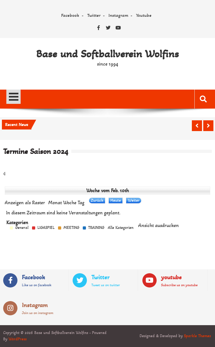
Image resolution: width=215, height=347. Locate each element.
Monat (55, 202)
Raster (25, 202)
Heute (115, 200)
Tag (81, 202)
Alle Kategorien (121, 228)
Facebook (70, 15)
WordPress (18, 339)
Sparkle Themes (197, 335)
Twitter (94, 15)
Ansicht (158, 225)
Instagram (118, 15)
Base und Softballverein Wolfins (107, 53)
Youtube (144, 15)
